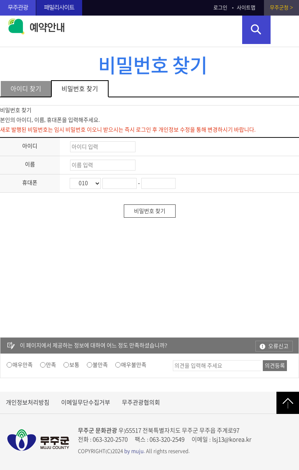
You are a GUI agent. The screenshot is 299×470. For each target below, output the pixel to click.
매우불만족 (133, 365)
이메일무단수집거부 (85, 402)
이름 (30, 164)
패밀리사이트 (59, 7)
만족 (51, 365)
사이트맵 (246, 7)
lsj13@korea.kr (232, 439)
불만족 (100, 365)
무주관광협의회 (141, 402)
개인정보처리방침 (27, 402)
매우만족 (22, 365)
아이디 (29, 146)
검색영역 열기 (256, 30)
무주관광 (18, 7)
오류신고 (278, 346)
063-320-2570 (110, 439)
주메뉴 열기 (285, 30)
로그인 (220, 7)
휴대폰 (29, 182)
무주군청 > (281, 7)
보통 (74, 365)
